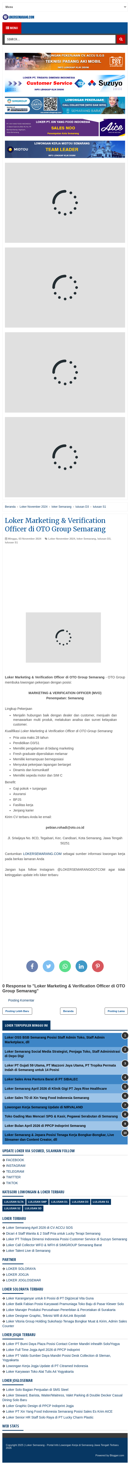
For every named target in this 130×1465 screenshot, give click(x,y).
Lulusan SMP (37, 1201)
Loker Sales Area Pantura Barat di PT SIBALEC (41, 1079)
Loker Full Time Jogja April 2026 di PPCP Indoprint (43, 1350)
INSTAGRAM (15, 1165)
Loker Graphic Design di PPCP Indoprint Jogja (40, 1406)
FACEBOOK (15, 1160)
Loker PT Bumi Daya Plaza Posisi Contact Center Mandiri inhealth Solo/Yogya (63, 1344)
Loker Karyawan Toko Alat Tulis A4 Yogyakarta (40, 1371)
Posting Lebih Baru (17, 1011)
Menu (12, 28)
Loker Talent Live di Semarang (28, 1250)
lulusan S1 (11, 542)
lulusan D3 (104, 538)
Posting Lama (116, 1011)
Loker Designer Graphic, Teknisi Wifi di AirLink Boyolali (46, 1316)
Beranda (68, 1011)
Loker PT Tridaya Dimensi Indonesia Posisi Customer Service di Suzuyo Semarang (66, 1239)
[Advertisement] (65, 579)
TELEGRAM (15, 1171)
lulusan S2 (12, 1208)
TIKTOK (12, 1183)
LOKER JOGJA (17, 1274)
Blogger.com (117, 1455)
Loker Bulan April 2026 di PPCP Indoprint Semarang (45, 1126)
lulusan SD (33, 1208)
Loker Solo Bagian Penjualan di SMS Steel (37, 1390)
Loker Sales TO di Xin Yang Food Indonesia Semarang (47, 1098)
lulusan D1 (59, 1201)
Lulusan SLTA (14, 1201)
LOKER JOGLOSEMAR (23, 1280)
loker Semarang (86, 538)
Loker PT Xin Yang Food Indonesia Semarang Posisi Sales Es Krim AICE (59, 1411)
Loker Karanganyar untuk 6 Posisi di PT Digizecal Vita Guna (50, 1298)
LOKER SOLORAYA (21, 1269)
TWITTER (13, 1177)
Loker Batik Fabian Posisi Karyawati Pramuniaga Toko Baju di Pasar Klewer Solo (65, 1304)
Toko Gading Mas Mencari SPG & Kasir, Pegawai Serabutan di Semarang (61, 1116)
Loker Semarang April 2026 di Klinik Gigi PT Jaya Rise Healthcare (56, 1088)
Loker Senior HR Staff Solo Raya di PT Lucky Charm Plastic (49, 1417)
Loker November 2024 (61, 538)
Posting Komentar (21, 1000)
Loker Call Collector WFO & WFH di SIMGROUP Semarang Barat (54, 1245)
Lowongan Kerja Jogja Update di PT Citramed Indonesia (47, 1366)
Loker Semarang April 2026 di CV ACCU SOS (39, 1227)
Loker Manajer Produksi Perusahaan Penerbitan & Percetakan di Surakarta (60, 1310)
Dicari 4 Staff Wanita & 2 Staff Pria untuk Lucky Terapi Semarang (53, 1233)
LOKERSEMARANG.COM (42, 854)
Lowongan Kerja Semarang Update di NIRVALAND (44, 1107)
